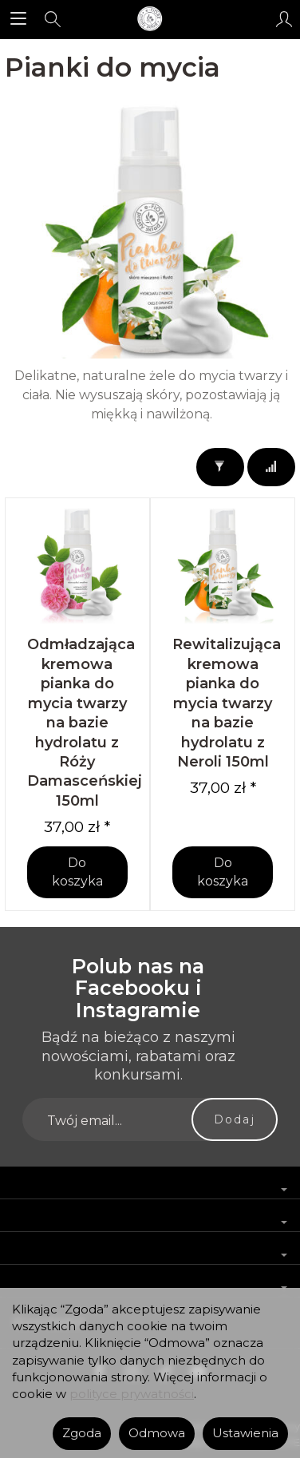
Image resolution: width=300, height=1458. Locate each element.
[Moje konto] (284, 19)
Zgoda (81, 1433)
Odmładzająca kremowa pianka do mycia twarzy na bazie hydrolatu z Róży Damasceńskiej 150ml (84, 722)
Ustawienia (245, 1433)
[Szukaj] (53, 19)
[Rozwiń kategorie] (18, 19)
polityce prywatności (131, 1394)
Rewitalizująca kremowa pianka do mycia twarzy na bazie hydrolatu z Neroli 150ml (226, 703)
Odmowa (156, 1433)
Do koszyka (77, 872)
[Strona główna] (150, 19)
